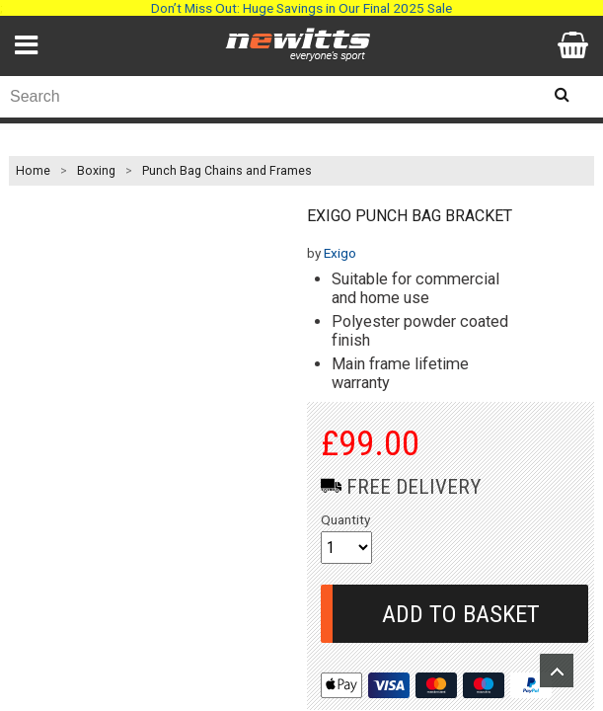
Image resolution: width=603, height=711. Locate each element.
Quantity (345, 519)
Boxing (96, 171)
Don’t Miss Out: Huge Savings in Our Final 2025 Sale (301, 8)
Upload (556, 670)
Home (33, 171)
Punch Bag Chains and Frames (227, 171)
